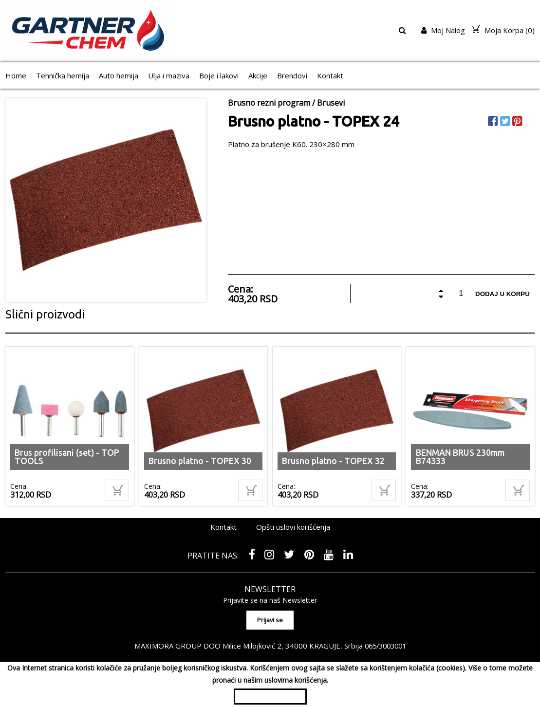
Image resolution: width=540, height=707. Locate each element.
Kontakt (330, 75)
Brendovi (292, 75)
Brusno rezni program (269, 102)
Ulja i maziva (168, 75)
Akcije (257, 75)
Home (15, 75)
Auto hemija (118, 75)
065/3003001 (385, 644)
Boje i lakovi (219, 75)
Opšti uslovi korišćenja (293, 527)
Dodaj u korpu (502, 294)
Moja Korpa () (503, 30)
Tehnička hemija (62, 75)
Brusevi (331, 102)
